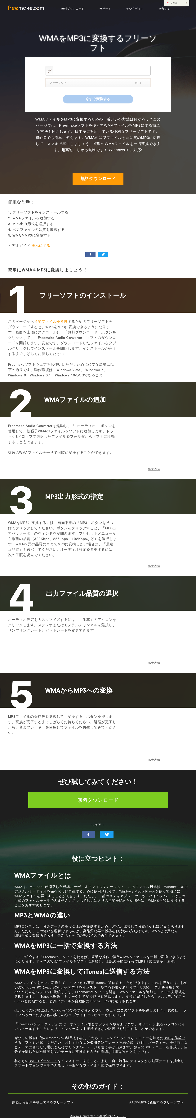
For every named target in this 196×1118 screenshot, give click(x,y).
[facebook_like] (90, 254)
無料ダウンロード (72, 8)
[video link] (101, 70)
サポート (105, 8)
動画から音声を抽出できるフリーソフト (43, 1103)
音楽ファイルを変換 (51, 322)
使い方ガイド (135, 8)
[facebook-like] (88, 834)
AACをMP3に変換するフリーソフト (156, 1103)
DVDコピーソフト (43, 1061)
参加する (164, 8)
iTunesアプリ (68, 988)
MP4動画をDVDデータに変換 (59, 1052)
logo (26, 8)
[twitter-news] (107, 834)
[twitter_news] (103, 254)
